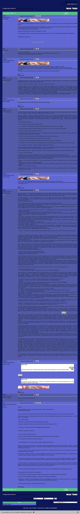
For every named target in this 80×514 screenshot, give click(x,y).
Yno (76, 4)
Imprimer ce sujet (7, 504)
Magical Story (7, 8)
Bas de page (6, 13)
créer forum (25, 508)
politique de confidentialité (51, 508)
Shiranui (73, 4)
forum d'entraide (32, 508)
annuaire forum (40, 508)
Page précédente (66, 13)
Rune (13, 8)
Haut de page (6, 489)
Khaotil (69, 4)
